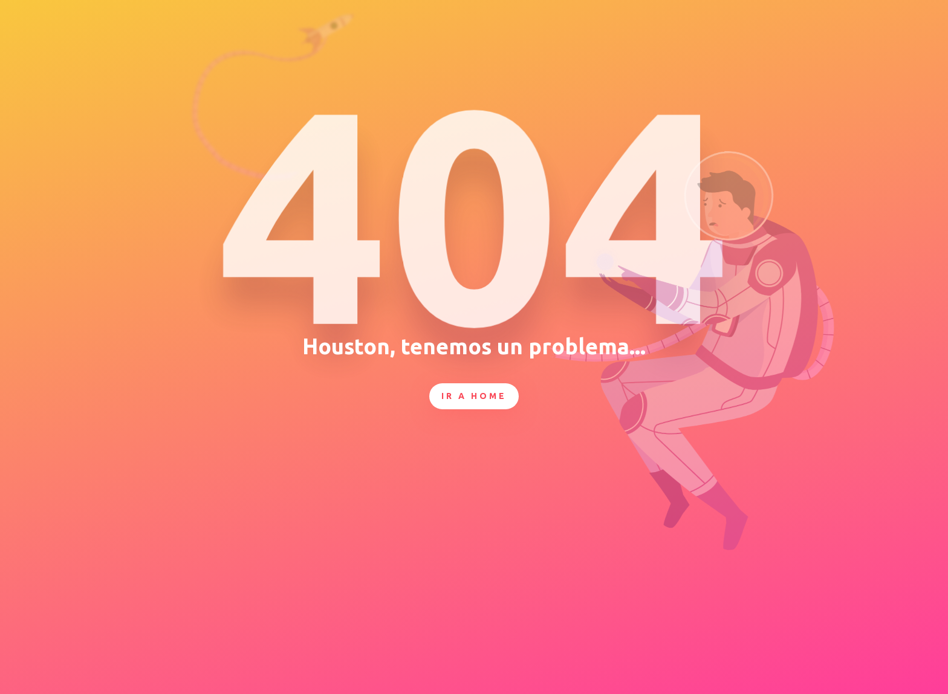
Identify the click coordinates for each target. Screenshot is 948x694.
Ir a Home (474, 396)
